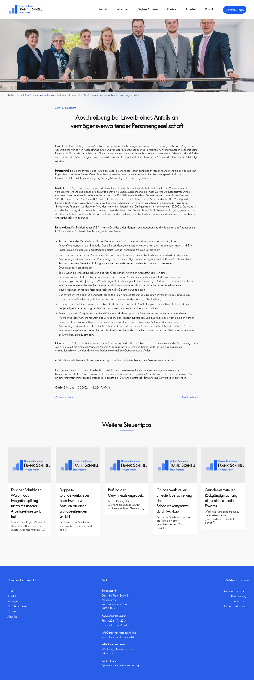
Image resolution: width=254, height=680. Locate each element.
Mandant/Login (235, 9)
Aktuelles (191, 9)
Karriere (171, 9)
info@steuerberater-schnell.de (119, 632)
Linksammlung (238, 596)
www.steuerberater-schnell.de (118, 637)
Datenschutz (239, 601)
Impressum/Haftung (235, 606)
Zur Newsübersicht (65, 107)
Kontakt (209, 9)
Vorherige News (64, 397)
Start (10, 591)
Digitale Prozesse (148, 9)
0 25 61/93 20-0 (116, 620)
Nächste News (190, 397)
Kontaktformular (110, 661)
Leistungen (122, 9)
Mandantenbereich (235, 591)
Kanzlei (103, 9)
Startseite (34, 95)
